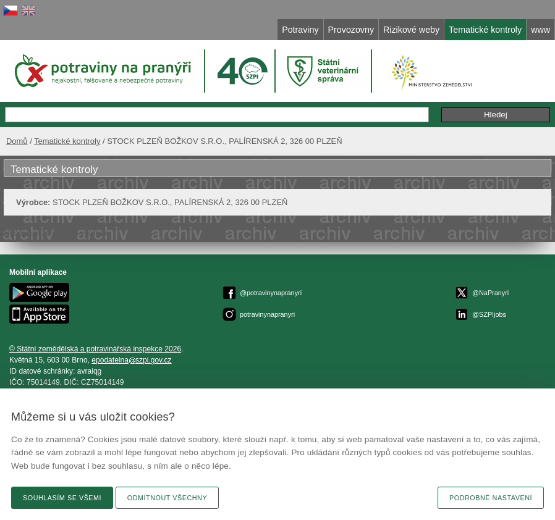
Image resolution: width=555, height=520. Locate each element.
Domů (17, 141)
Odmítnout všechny (167, 497)
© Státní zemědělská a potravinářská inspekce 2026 (95, 349)
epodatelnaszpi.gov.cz (131, 360)
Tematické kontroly (67, 141)
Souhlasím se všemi (62, 497)
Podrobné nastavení (490, 497)
